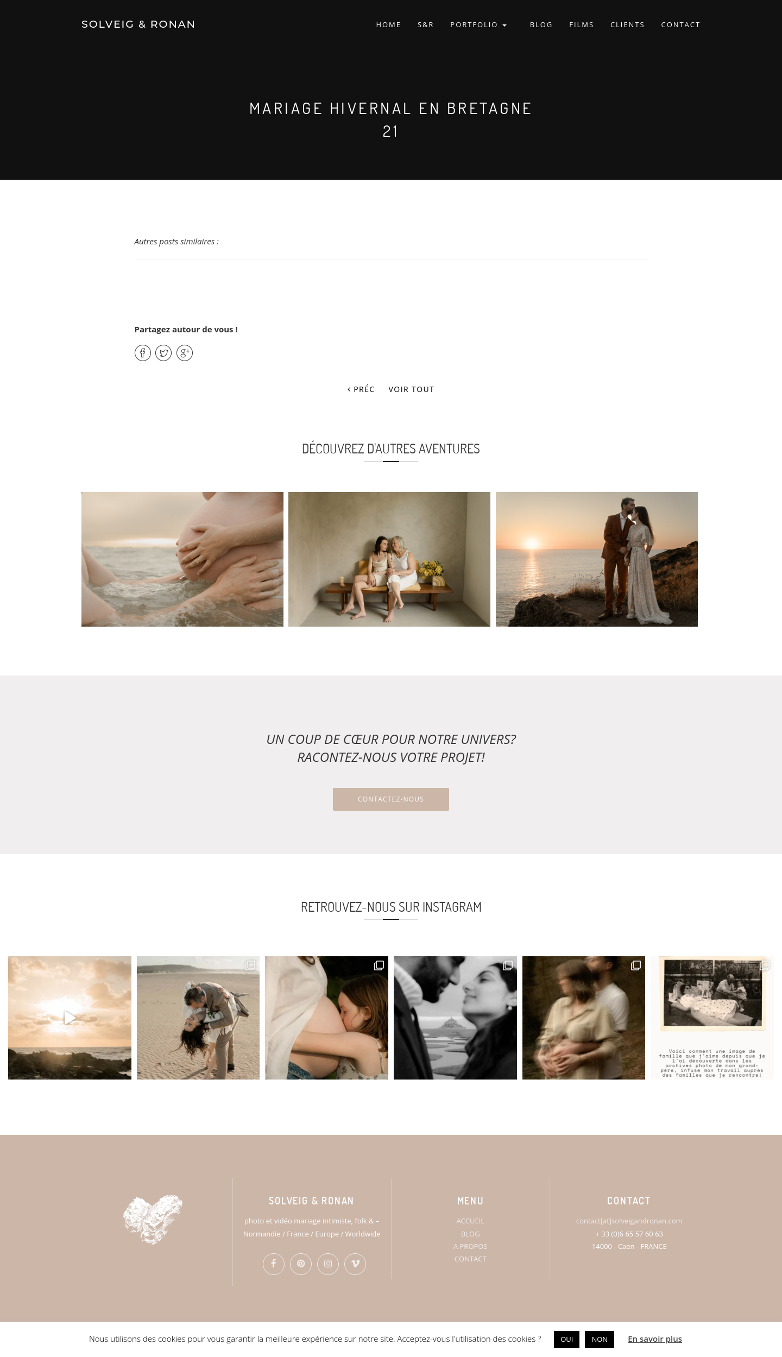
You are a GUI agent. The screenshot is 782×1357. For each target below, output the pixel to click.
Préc (361, 389)
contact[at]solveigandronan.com (629, 1221)
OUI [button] (566, 1339)
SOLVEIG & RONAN (138, 24)
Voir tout (412, 389)
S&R (426, 24)
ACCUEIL (470, 1221)
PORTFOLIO (478, 24)
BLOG (541, 24)
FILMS (581, 24)
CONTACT (681, 24)
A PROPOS (470, 1246)
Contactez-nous (391, 799)
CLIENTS (627, 24)
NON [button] (599, 1339)
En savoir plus (655, 1338)
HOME (388, 24)
